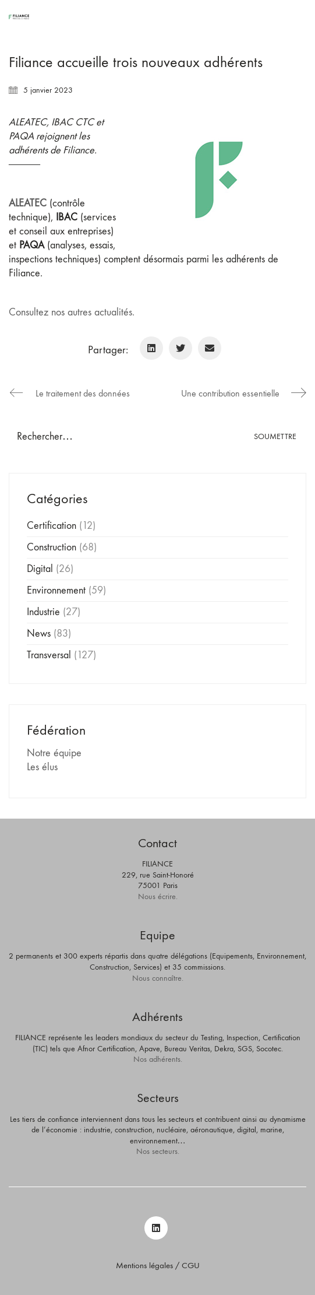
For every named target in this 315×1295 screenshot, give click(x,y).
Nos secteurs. (157, 1151)
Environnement (56, 590)
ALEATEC (28, 203)
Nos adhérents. (157, 1059)
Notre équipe (54, 753)
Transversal (49, 655)
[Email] (209, 348)
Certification (51, 526)
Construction (51, 547)
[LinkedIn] (151, 348)
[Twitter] (180, 348)
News (39, 633)
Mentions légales (144, 1265)
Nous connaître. (157, 978)
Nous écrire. (158, 896)
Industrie (43, 612)
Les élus (42, 767)
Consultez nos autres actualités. (72, 312)
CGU (191, 1265)
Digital (40, 569)
